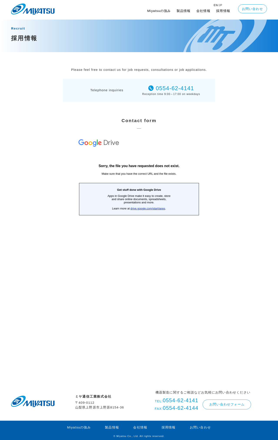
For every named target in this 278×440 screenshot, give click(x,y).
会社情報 (203, 11)
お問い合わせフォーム (227, 404)
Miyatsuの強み (159, 11)
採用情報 (223, 11)
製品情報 (184, 11)
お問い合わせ (252, 9)
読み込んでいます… (139, 251)
